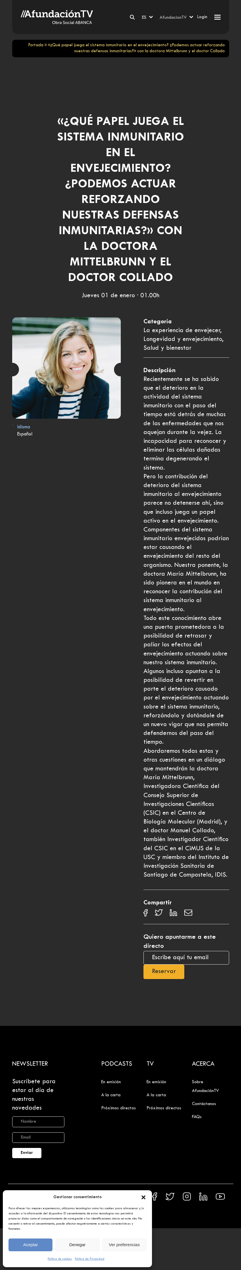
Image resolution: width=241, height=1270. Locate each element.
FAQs (197, 1117)
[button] (143, 1197)
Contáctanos (204, 1104)
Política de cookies (60, 1259)
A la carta (110, 1095)
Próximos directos (118, 1108)
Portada (35, 45)
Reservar (164, 971)
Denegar (77, 1244)
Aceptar (30, 1244)
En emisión (111, 1082)
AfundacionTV (173, 18)
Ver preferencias (124, 1244)
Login (202, 17)
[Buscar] (132, 17)
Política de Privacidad (89, 1259)
